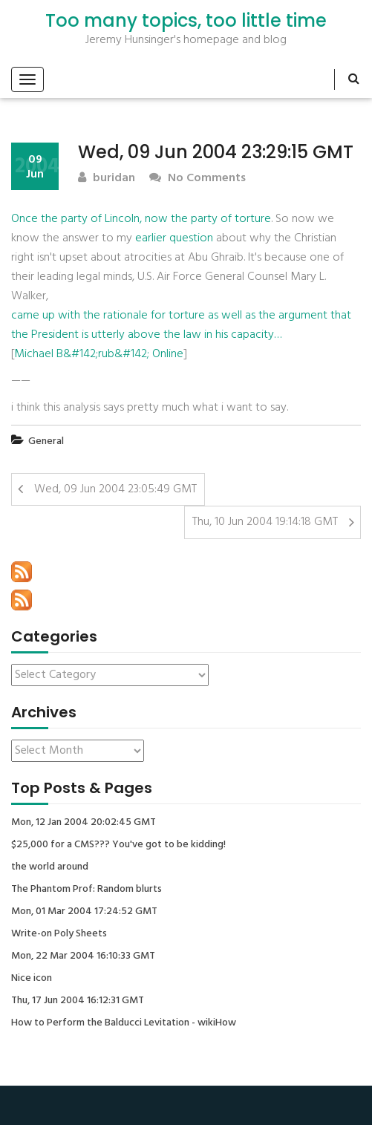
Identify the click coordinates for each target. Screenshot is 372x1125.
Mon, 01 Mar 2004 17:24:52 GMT (84, 911)
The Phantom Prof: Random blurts (86, 889)
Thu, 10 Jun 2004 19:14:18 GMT (265, 522)
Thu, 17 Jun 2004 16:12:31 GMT (77, 1001)
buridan (106, 178)
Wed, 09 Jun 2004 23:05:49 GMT (115, 489)
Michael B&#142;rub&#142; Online (98, 354)
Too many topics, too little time (186, 20)
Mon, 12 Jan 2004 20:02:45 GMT (83, 822)
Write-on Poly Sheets (59, 934)
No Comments (197, 178)
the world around (49, 867)
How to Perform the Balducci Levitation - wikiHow (123, 1023)
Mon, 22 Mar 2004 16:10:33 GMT (83, 956)
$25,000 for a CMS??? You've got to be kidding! (118, 845)
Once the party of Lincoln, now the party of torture (141, 219)
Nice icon (31, 978)
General (46, 441)
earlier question (174, 238)
